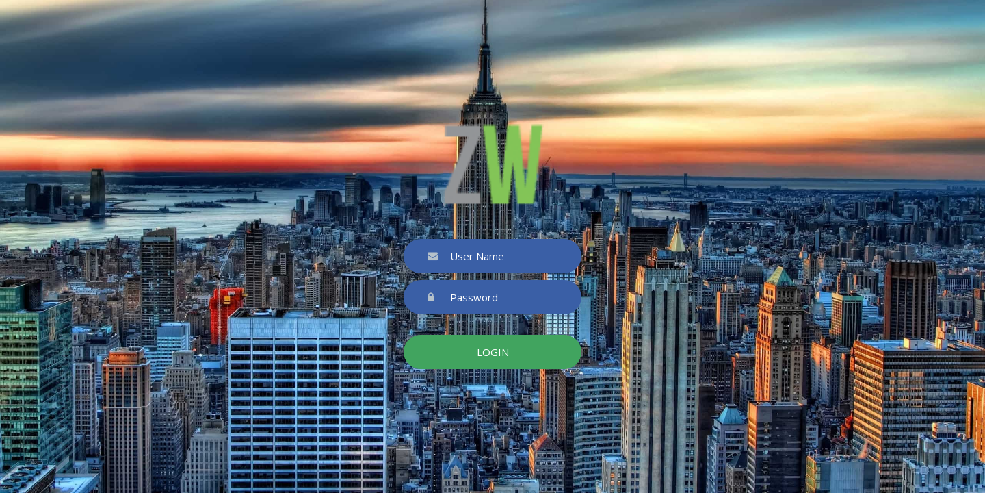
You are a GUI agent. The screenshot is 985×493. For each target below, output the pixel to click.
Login (493, 352)
